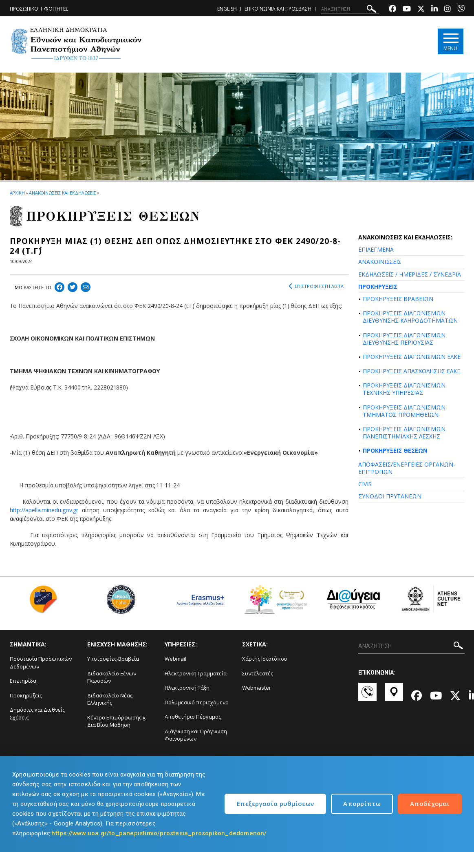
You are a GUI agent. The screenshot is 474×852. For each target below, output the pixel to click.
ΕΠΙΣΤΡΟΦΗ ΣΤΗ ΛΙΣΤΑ (316, 286)
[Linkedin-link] (434, 9)
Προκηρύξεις (26, 695)
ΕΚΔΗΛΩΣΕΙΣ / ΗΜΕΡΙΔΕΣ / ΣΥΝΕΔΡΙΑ (409, 274)
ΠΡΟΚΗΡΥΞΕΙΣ (377, 286)
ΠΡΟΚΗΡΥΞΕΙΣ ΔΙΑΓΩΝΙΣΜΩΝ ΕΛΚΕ (412, 357)
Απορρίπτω (362, 803)
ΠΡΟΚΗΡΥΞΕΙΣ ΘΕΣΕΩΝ (395, 450)
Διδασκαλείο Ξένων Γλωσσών (111, 677)
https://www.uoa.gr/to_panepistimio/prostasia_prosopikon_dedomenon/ (159, 833)
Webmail (175, 658)
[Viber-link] (461, 9)
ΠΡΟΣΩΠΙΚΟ (24, 8)
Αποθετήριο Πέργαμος (193, 716)
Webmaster (256, 687)
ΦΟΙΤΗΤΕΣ (56, 8)
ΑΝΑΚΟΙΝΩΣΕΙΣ (379, 262)
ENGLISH (227, 8)
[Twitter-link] (421, 9)
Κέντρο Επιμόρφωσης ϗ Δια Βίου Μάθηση (116, 721)
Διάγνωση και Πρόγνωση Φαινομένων (196, 735)
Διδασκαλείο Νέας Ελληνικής (109, 699)
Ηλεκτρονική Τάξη (187, 687)
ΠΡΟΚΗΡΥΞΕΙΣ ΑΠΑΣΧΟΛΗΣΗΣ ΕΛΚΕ (411, 371)
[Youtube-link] (407, 9)
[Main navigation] (450, 41)
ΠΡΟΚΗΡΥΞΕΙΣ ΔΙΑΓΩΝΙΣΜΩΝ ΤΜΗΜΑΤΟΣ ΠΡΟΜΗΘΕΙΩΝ (404, 410)
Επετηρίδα (23, 680)
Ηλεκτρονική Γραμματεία (196, 673)
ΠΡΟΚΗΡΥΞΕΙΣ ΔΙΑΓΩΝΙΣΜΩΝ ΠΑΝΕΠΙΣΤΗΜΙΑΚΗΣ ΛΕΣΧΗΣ (404, 432)
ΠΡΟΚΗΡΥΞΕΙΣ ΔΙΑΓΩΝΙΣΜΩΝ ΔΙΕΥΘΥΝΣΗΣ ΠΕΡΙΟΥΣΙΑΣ (404, 338)
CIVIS (365, 484)
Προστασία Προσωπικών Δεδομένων (41, 662)
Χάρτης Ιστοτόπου (264, 658)
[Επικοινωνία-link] (367, 696)
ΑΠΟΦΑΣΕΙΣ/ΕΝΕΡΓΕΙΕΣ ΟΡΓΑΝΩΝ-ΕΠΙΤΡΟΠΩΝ (406, 468)
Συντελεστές (257, 673)
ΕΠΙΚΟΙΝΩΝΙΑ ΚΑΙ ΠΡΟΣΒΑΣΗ (278, 8)
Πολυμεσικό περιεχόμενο (197, 702)
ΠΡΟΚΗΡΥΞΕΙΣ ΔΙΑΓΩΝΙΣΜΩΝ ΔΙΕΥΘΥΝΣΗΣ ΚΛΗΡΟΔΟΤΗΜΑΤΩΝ (410, 316)
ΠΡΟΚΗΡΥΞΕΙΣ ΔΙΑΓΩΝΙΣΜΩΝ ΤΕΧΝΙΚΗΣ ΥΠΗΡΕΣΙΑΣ (404, 388)
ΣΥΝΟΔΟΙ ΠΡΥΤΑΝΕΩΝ (389, 496)
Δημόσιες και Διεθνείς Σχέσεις (37, 713)
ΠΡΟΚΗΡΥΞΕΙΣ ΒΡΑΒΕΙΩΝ (398, 299)
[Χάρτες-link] (394, 696)
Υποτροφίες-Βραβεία (113, 658)
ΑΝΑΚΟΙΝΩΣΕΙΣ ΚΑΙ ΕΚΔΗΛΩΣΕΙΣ (62, 193)
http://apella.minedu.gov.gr (44, 510)
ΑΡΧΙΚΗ (17, 193)
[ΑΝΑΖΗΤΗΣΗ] (350, 8)
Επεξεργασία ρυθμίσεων (275, 803)
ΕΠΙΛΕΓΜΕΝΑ (376, 249)
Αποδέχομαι (430, 803)
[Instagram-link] (447, 9)
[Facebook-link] (392, 9)
